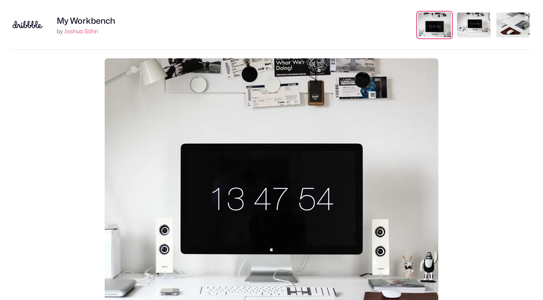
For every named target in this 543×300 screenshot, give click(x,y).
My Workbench (86, 21)
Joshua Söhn (81, 31)
